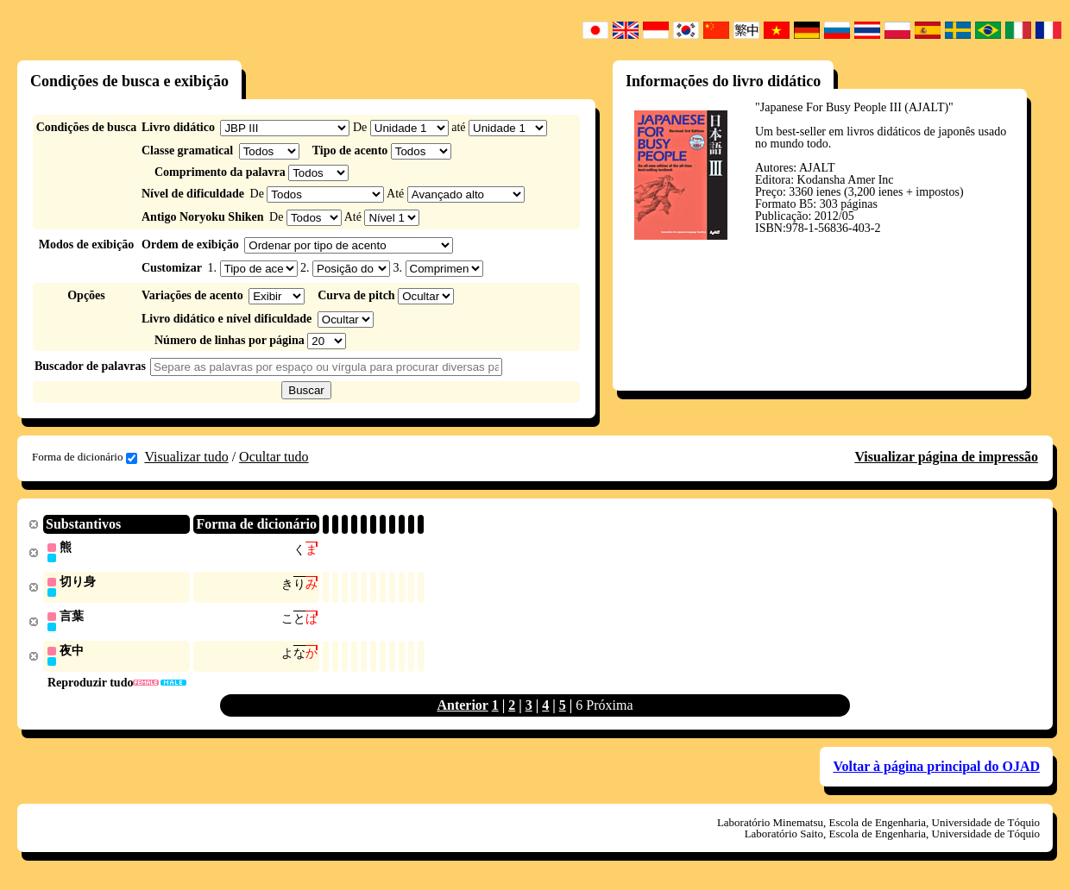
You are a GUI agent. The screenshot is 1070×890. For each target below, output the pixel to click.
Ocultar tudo (273, 456)
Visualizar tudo (186, 456)
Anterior (462, 708)
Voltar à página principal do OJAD (936, 769)
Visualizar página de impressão (946, 456)
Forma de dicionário (84, 457)
